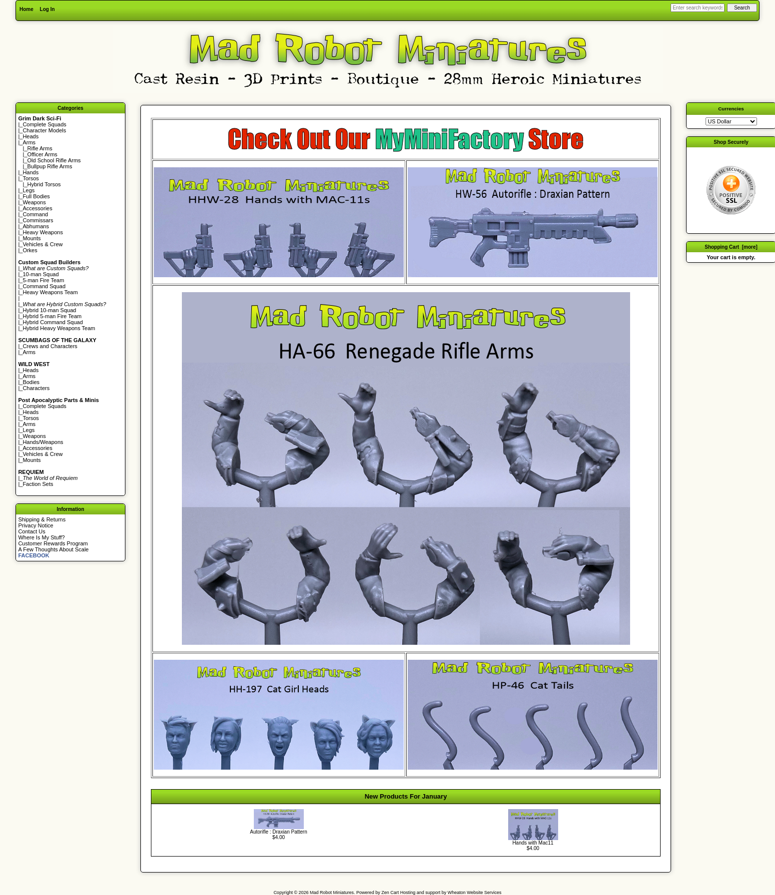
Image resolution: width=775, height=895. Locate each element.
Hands (30, 172)
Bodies (30, 382)
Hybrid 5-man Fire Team (51, 316)
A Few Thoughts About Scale (53, 549)
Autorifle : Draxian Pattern (278, 832)
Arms (28, 352)
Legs (28, 190)
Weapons (33, 202)
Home (26, 9)
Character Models (44, 130)
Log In (47, 9)
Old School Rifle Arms (54, 160)
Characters (35, 388)
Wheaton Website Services (475, 892)
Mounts (31, 238)
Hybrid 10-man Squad (49, 310)
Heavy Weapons (42, 232)
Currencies (731, 108)
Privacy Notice (35, 525)
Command (35, 214)
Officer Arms (42, 154)
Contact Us (31, 531)
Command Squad (43, 286)
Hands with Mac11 (532, 843)
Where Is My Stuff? (41, 537)
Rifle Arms (39, 148)
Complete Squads (44, 124)
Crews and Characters (49, 346)
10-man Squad (40, 274)
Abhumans (35, 226)
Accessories (37, 208)
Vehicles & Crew (42, 244)
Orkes (29, 250)
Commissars (37, 220)
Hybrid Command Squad (52, 322)
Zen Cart (390, 892)
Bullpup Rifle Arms (49, 166)
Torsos (30, 178)
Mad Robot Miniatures (332, 892)
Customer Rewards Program (52, 543)
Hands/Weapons (42, 442)
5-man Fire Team (43, 280)
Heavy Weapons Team (49, 292)
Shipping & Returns (41, 519)
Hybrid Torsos (44, 184)
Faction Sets (37, 484)
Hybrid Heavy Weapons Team (58, 328)
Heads (30, 136)
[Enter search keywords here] (698, 7)
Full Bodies (35, 196)
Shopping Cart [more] (731, 247)
